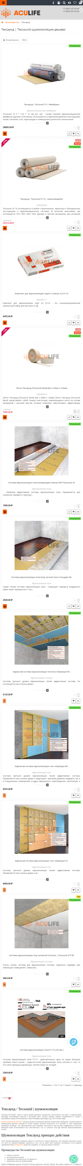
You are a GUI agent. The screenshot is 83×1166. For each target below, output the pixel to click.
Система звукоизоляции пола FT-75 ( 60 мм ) (41, 1049)
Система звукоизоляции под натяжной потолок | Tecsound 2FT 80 (41, 955)
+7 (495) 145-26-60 (71, 8)
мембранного (19, 1145)
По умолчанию (11, 40)
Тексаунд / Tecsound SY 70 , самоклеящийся (41, 199)
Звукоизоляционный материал (11, 1122)
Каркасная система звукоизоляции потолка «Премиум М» (41, 671)
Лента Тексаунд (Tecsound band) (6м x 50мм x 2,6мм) (41, 388)
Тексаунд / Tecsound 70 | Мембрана (41, 104)
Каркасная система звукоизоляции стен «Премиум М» (41, 766)
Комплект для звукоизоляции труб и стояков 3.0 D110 (41, 293)
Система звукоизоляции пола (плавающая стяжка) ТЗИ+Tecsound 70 (41, 482)
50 (25, 40)
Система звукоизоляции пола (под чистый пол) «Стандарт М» (41, 577)
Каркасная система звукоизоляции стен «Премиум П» (41, 860)
